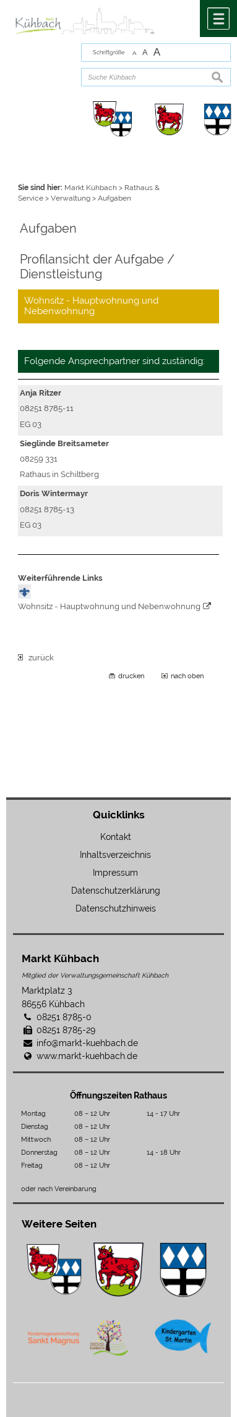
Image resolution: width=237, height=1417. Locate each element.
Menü (218, 18)
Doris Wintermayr (54, 493)
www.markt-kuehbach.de (87, 1056)
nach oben (187, 675)
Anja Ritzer (40, 392)
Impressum (115, 873)
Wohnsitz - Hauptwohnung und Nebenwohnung (109, 606)
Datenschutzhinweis (115, 908)
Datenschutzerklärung (115, 890)
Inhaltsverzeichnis (115, 855)
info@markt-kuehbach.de (87, 1043)
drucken (131, 675)
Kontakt (115, 837)
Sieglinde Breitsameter (64, 443)
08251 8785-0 (64, 1017)
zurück (36, 657)
